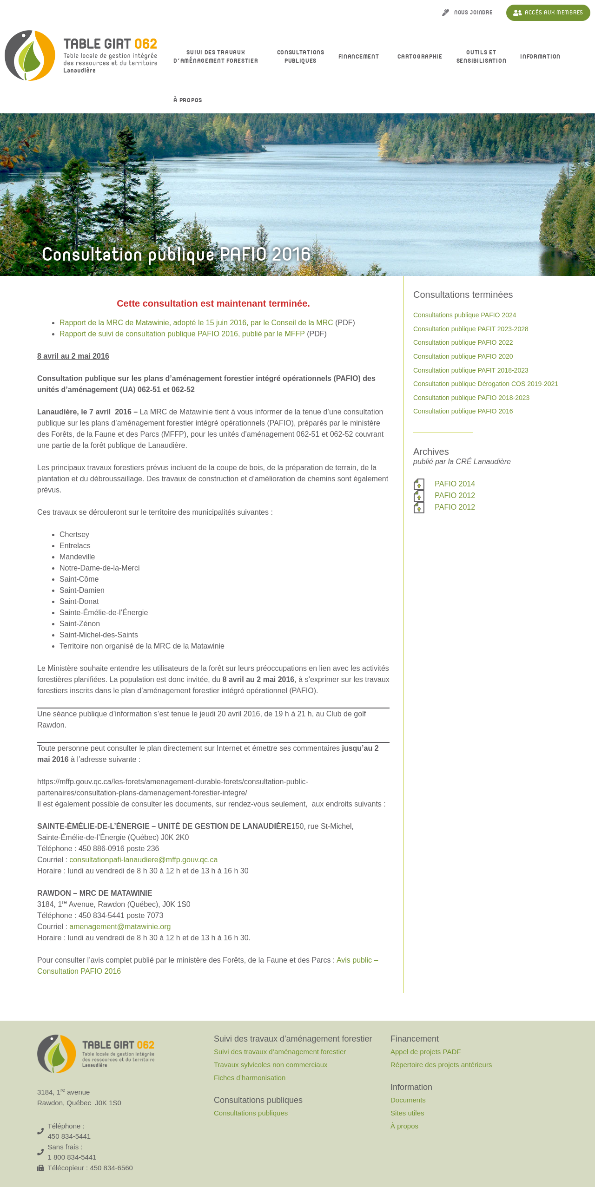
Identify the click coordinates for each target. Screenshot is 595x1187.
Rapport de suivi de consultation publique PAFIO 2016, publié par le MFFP (182, 334)
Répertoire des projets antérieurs (441, 1065)
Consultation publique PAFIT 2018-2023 (471, 370)
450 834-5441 (69, 1136)
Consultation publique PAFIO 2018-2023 (471, 397)
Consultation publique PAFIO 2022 (463, 342)
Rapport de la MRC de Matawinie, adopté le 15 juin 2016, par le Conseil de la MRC (196, 323)
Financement (361, 57)
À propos (190, 100)
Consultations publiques (251, 1113)
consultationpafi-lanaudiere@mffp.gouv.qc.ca (143, 860)
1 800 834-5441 (72, 1157)
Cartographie (419, 56)
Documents (408, 1100)
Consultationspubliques (300, 57)
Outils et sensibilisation (481, 57)
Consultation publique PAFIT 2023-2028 (471, 329)
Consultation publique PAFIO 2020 (463, 356)
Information (542, 57)
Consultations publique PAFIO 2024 (464, 315)
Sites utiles (407, 1113)
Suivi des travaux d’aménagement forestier (218, 57)
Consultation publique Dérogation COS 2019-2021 (485, 383)
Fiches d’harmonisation (249, 1078)
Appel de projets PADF (425, 1052)
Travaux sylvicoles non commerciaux (271, 1065)
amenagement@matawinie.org (120, 927)
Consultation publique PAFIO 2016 (463, 411)
